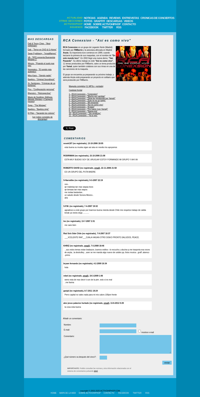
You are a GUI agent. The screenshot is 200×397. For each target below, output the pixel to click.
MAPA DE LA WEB (67, 393)
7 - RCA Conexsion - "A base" (82, 107)
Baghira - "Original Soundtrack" (41, 79)
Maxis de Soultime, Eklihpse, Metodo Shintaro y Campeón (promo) (40, 99)
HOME (87, 24)
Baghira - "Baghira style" (38, 109)
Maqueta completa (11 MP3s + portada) (86, 86)
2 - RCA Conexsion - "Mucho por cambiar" (87, 96)
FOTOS (88, 21)
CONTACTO (129, 24)
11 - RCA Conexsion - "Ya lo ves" (83, 115)
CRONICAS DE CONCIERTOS (157, 17)
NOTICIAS (89, 17)
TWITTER (107, 27)
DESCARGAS (114, 21)
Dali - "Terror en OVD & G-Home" (42, 50)
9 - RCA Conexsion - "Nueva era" (83, 111)
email (96, 168)
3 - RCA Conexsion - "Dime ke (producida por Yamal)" (92, 98)
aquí (96, 371)
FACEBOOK (91, 27)
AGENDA (102, 17)
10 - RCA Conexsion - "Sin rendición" (85, 113)
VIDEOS (128, 21)
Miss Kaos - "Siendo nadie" (40, 75)
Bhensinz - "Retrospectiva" (39, 93)
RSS (118, 27)
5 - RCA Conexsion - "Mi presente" (84, 103)
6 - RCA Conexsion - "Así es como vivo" (86, 105)
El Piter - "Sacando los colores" (41, 113)
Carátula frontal (75, 90)
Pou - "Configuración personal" (41, 89)
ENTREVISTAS (130, 17)
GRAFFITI (99, 21)
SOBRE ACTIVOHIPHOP (107, 24)
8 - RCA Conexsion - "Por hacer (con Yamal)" (88, 109)
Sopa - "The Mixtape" (37, 105)
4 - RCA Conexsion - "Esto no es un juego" (87, 100)
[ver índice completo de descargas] (42, 118)
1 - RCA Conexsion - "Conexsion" (83, 94)
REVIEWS (115, 17)
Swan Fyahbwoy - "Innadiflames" (42, 53)
